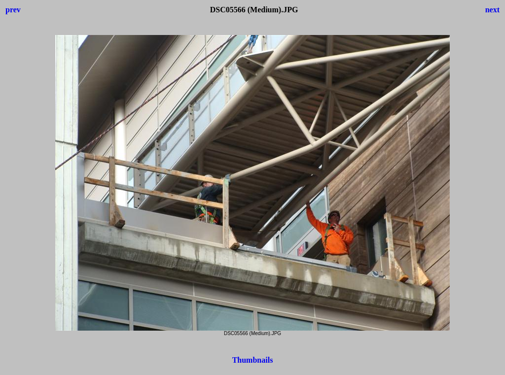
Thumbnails (252, 360)
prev (13, 9)
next (492, 9)
